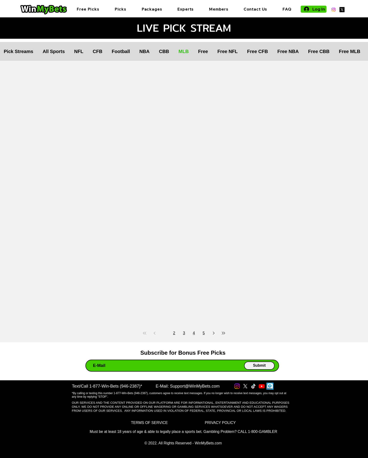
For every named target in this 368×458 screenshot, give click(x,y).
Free (203, 51)
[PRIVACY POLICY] (220, 423)
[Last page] (223, 333)
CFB (97, 51)
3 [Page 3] (184, 333)
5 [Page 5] (204, 333)
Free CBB (319, 51)
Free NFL (227, 51)
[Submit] (259, 366)
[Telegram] (269, 386)
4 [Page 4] (194, 333)
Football (121, 51)
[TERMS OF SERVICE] (149, 423)
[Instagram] (333, 9)
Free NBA (288, 51)
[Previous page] (154, 333)
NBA (144, 51)
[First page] (144, 333)
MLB (184, 51)
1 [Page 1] (164, 333)
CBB (164, 51)
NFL (78, 51)
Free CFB (257, 51)
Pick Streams (18, 51)
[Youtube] (261, 386)
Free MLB (349, 51)
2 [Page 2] (174, 333)
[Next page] (213, 333)
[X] (342, 9)
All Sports (54, 51)
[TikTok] (253, 386)
